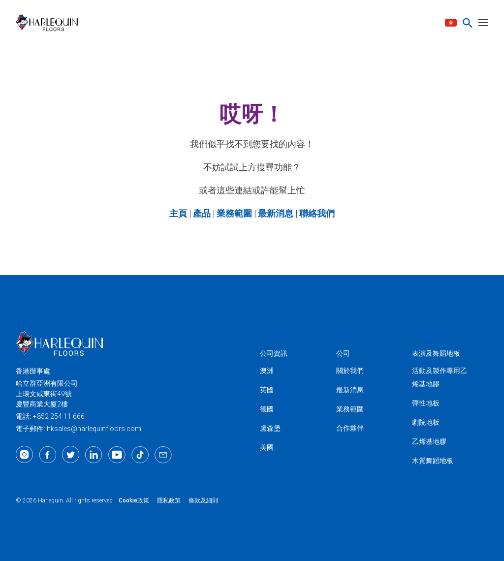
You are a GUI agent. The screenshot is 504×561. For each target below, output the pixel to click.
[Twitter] (70, 455)
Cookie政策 (134, 500)
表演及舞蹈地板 (436, 353)
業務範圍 (350, 409)
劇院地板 (426, 422)
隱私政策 (169, 500)
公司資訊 (273, 353)
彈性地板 (426, 403)
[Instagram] (24, 455)
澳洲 (267, 370)
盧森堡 (270, 428)
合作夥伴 (350, 428)
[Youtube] (117, 455)
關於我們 (350, 370)
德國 (267, 409)
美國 (267, 447)
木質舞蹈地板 (432, 461)
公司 (343, 353)
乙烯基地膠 (429, 441)
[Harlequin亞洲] (50, 22)
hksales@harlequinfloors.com (94, 429)
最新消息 (350, 390)
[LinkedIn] (93, 455)
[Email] (163, 455)
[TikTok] (140, 455)
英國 (267, 390)
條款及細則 (203, 500)
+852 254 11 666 (59, 416)
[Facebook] (47, 455)
